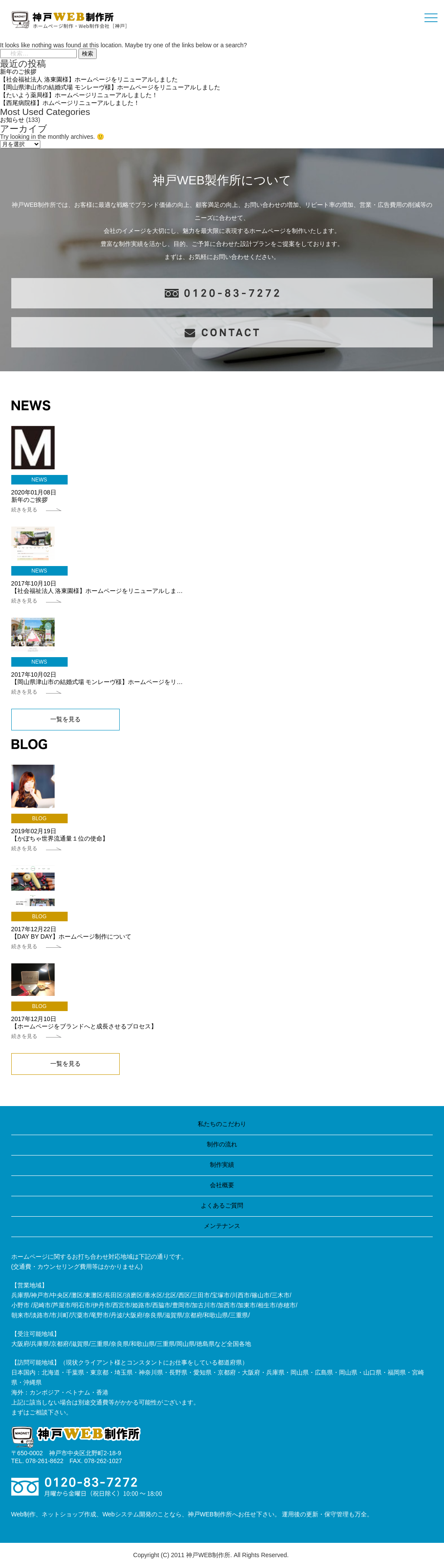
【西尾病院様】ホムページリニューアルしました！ (70, 102)
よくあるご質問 (222, 1205)
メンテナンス (222, 1225)
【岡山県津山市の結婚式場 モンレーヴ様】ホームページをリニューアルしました (110, 87)
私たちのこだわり (222, 1123)
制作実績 (222, 1164)
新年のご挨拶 (18, 71)
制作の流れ (222, 1144)
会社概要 (222, 1185)
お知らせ (12, 119)
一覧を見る (65, 719)
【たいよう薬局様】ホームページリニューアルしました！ (79, 95)
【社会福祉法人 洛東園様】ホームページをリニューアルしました (89, 79)
